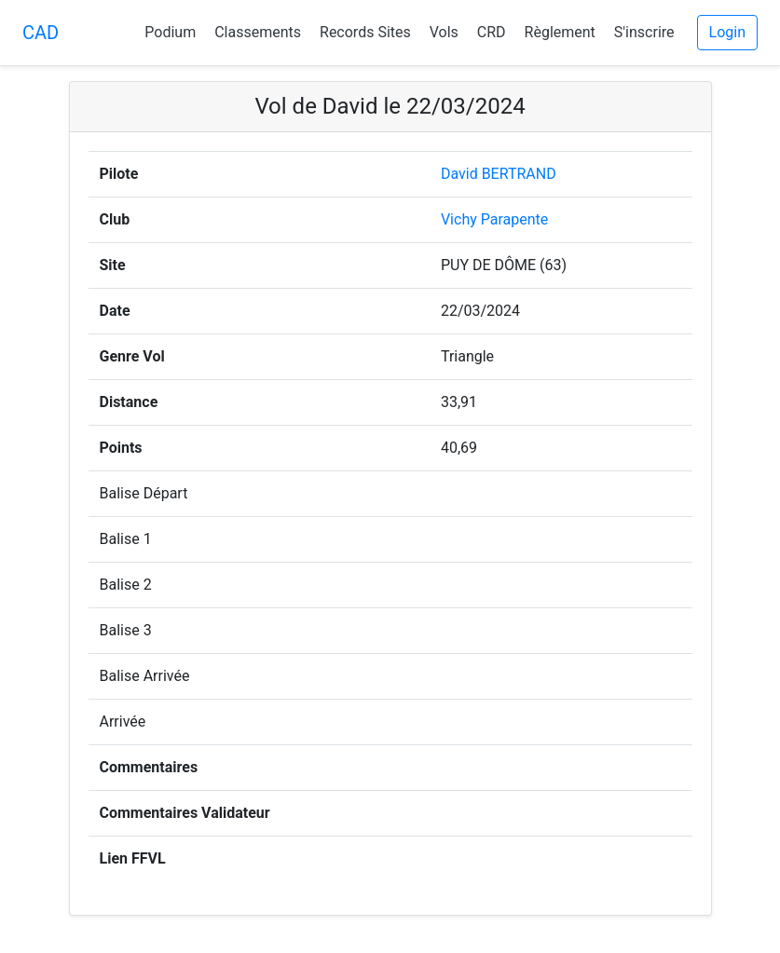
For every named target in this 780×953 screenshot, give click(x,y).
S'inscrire (644, 32)
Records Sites (365, 32)
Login (727, 32)
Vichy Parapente (494, 219)
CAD (40, 32)
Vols (444, 32)
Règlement (560, 32)
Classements (257, 32)
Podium (170, 32)
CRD (491, 32)
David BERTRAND (498, 174)
